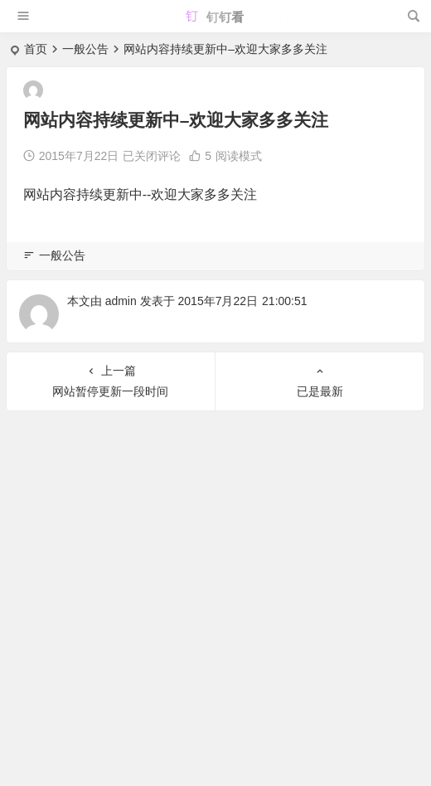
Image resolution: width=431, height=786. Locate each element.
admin (121, 301)
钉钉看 (214, 17)
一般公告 (85, 49)
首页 (35, 49)
